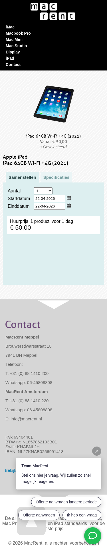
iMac (10, 27)
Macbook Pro (18, 33)
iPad (10, 58)
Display (13, 52)
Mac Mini (14, 39)
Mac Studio (16, 45)
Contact (13, 64)
